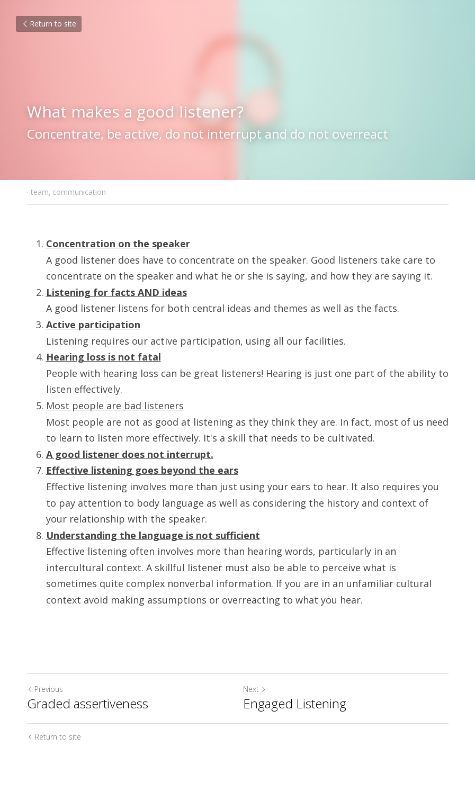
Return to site (48, 24)
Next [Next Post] (254, 689)
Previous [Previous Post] (45, 689)
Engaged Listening (294, 704)
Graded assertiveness (87, 704)
